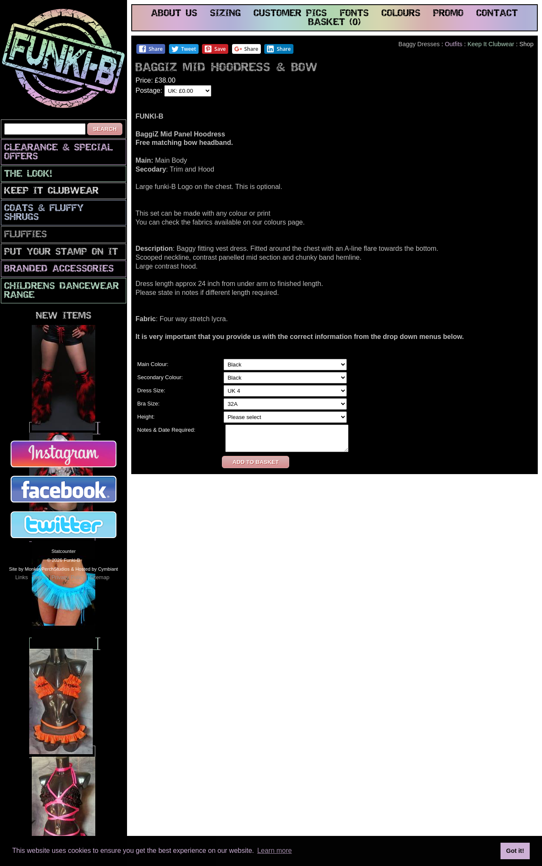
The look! (28, 174)
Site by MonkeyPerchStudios (39, 569)
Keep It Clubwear (51, 191)
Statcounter (63, 551)
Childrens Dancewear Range (61, 291)
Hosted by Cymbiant (96, 569)
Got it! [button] (515, 850)
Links (21, 577)
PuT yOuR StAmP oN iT (61, 252)
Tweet (183, 49)
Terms (39, 577)
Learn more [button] (274, 850)
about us (174, 13)
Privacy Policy (68, 577)
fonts (354, 13)
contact (497, 13)
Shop (526, 44)
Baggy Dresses (419, 44)
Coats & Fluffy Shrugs (44, 213)
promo (448, 13)
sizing (225, 13)
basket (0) (334, 22)
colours (401, 13)
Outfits (453, 44)
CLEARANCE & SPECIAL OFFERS (58, 152)
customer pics (290, 13)
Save (215, 49)
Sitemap (99, 577)
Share (150, 49)
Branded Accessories (59, 269)
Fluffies (25, 234)
